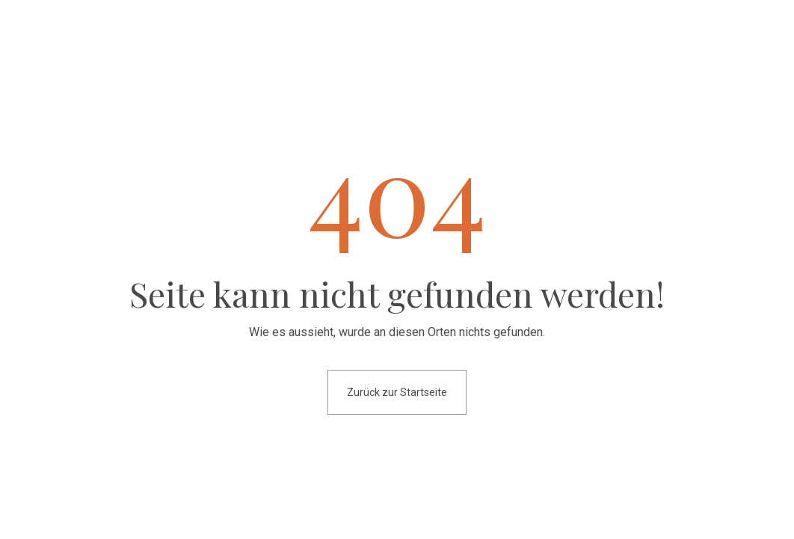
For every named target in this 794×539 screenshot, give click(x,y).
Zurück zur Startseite (397, 392)
